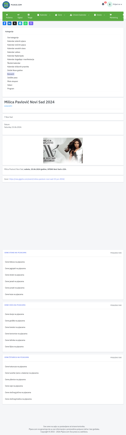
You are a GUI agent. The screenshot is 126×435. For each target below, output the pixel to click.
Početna (9, 16)
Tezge (30, 16)
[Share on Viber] (31, 23)
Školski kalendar (13, 63)
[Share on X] (15, 23)
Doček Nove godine (15, 70)
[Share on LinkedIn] (10, 23)
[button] (44, 15)
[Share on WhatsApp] (26, 23)
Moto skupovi (12, 81)
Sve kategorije (13, 37)
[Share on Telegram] (20, 23)
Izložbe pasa (12, 77)
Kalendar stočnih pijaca (16, 45)
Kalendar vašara (13, 52)
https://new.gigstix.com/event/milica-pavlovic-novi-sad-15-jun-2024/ (37, 179)
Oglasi (20, 16)
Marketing (114, 16)
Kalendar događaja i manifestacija (20, 59)
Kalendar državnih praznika (18, 66)
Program (10, 88)
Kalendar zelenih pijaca (16, 41)
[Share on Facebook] (4, 23)
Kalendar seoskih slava (16, 48)
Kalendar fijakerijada (15, 56)
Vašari (9, 85)
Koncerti (10, 74)
